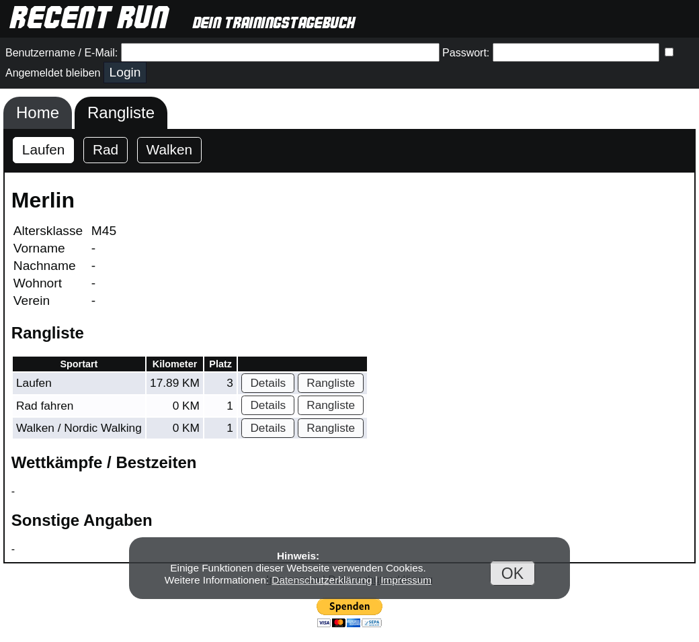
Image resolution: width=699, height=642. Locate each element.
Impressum (405, 580)
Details (268, 382)
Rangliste (121, 112)
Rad (105, 149)
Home (37, 112)
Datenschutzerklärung (322, 580)
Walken (170, 149)
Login (125, 72)
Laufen (43, 149)
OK (512, 573)
